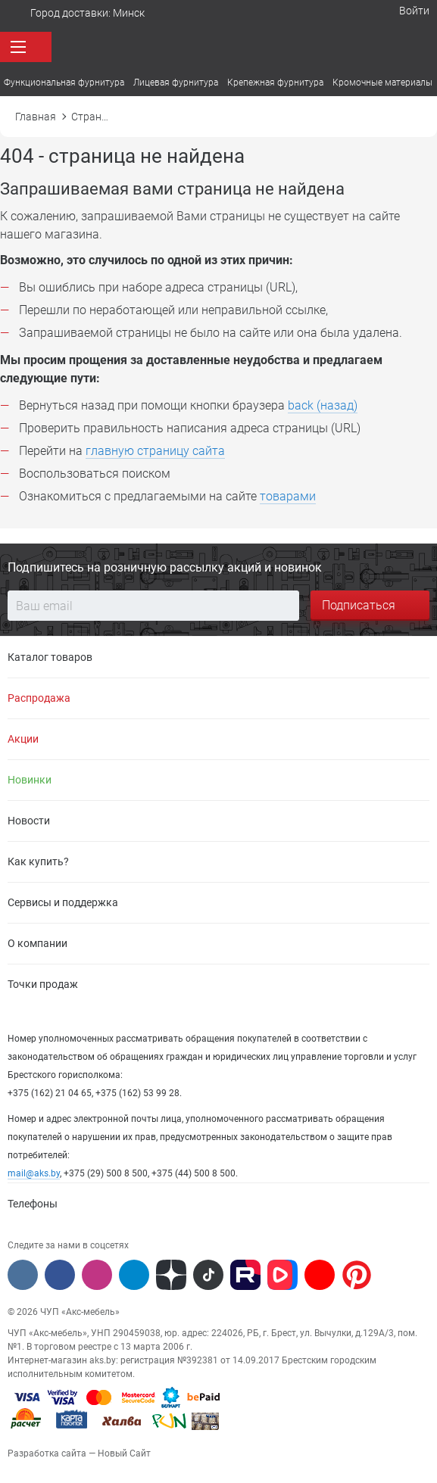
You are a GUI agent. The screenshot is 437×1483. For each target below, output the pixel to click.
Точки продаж (43, 984)
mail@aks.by (34, 1173)
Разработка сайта (47, 1453)
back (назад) (322, 405)
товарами (288, 496)
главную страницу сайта (155, 451)
